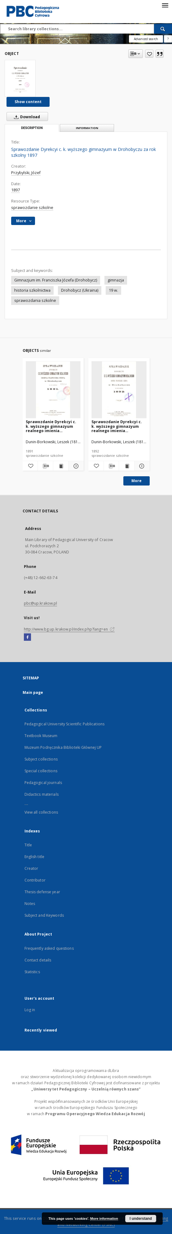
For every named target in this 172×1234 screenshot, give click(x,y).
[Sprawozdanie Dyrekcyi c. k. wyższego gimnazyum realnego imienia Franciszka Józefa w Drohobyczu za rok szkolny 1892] (119, 390)
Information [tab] (87, 128)
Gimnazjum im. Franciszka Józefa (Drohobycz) (55, 280)
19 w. (113, 290)
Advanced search (146, 39)
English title (34, 856)
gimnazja (116, 280)
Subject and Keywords (44, 915)
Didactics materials (41, 794)
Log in (29, 1009)
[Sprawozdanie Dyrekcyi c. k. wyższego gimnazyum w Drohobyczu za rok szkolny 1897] (20, 78)
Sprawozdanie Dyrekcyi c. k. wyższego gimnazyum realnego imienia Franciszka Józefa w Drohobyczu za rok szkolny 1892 (117, 426)
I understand (141, 1218)
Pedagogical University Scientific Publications (64, 724)
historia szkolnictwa (32, 290)
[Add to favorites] (149, 54)
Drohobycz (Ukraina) (79, 290)
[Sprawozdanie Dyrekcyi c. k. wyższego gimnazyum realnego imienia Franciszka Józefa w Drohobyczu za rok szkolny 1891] (53, 390)
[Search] (163, 29)
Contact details (37, 960)
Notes (29, 903)
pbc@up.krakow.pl (40, 603)
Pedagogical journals (43, 782)
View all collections (41, 812)
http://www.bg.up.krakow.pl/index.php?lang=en (69, 629)
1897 (15, 190)
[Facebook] (27, 637)
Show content (28, 101)
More (136, 480)
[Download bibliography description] (45, 466)
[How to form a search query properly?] (168, 39)
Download (25, 116)
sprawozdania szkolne (35, 300)
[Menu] (164, 5)
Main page (33, 692)
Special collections (40, 770)
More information (104, 1218)
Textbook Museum (41, 735)
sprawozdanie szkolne (32, 207)
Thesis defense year (42, 891)
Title (28, 845)
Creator (31, 868)
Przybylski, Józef (26, 172)
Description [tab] (32, 128)
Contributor (35, 880)
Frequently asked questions (49, 948)
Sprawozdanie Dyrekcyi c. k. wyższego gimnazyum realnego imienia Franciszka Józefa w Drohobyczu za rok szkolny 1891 (52, 426)
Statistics (32, 971)
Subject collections (41, 759)
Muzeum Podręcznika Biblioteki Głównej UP (63, 747)
